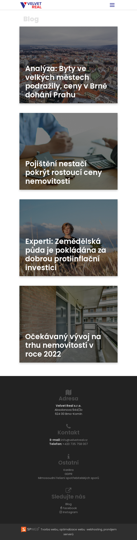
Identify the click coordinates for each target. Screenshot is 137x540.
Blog (68, 504)
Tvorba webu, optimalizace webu (53, 529)
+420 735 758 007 (75, 444)
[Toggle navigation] (112, 5)
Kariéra (68, 470)
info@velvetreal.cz (74, 440)
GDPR (68, 474)
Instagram (68, 512)
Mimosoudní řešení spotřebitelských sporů (68, 478)
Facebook (68, 508)
